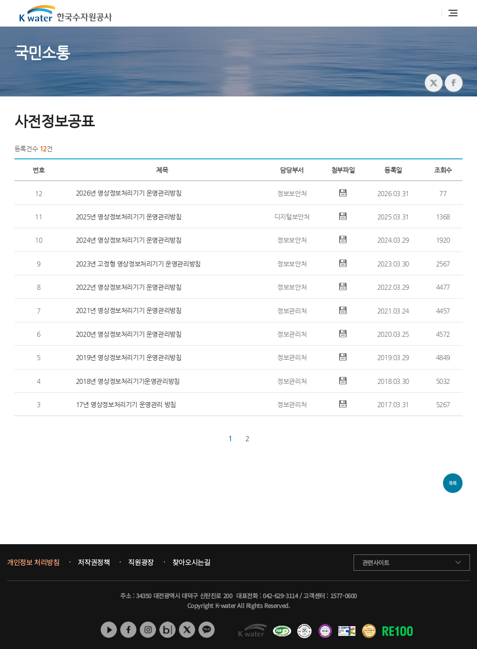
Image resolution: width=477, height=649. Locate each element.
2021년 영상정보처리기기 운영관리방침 (129, 310)
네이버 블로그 (167, 630)
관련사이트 (375, 562)
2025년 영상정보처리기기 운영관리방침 (129, 216)
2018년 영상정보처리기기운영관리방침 (128, 381)
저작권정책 (93, 562)
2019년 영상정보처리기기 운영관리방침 (129, 357)
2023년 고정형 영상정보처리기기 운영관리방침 (138, 263)
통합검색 (429, 13)
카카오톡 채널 (206, 630)
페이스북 (128, 630)
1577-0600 (343, 595)
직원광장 (140, 562)
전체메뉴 (453, 13)
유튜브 (109, 630)
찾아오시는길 (191, 562)
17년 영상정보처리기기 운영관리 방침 (126, 404)
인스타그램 (148, 630)
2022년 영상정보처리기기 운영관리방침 (129, 287)
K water (65, 13)
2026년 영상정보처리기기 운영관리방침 (129, 193)
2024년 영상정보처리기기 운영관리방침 (129, 240)
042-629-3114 (280, 595)
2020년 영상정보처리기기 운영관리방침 (129, 334)
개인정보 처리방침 (33, 562)
